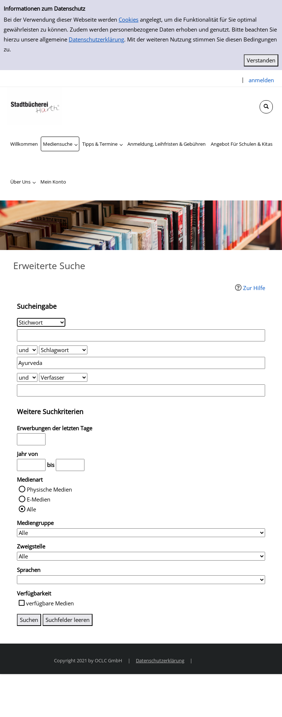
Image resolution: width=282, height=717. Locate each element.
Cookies (128, 19)
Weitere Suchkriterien (50, 411)
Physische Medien (49, 489)
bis (50, 464)
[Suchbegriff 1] (141, 335)
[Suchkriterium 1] (41, 322)
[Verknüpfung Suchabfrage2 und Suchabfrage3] (27, 377)
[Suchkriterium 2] (63, 349)
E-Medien (38, 499)
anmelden (261, 80)
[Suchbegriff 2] (141, 363)
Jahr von (27, 453)
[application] (60, 144)
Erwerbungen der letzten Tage (54, 428)
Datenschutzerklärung (96, 39)
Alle (31, 509)
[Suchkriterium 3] (63, 377)
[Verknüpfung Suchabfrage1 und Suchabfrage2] (27, 349)
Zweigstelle (31, 546)
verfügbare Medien (50, 603)
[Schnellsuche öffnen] (266, 106)
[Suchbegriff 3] (141, 390)
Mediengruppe (35, 522)
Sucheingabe (37, 306)
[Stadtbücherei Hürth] (34, 105)
